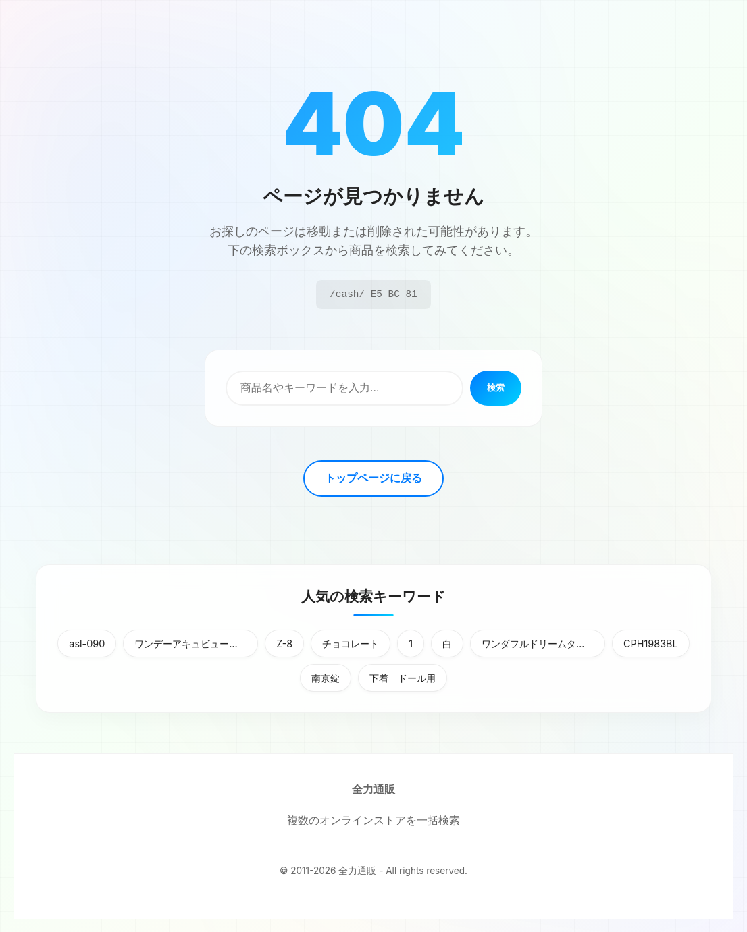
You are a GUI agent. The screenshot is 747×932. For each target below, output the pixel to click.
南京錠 (325, 678)
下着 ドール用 (402, 678)
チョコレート (350, 643)
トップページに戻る (373, 478)
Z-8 (284, 643)
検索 (496, 388)
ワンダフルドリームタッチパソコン (543, 643)
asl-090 (87, 643)
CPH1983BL (650, 643)
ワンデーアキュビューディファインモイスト (196, 643)
